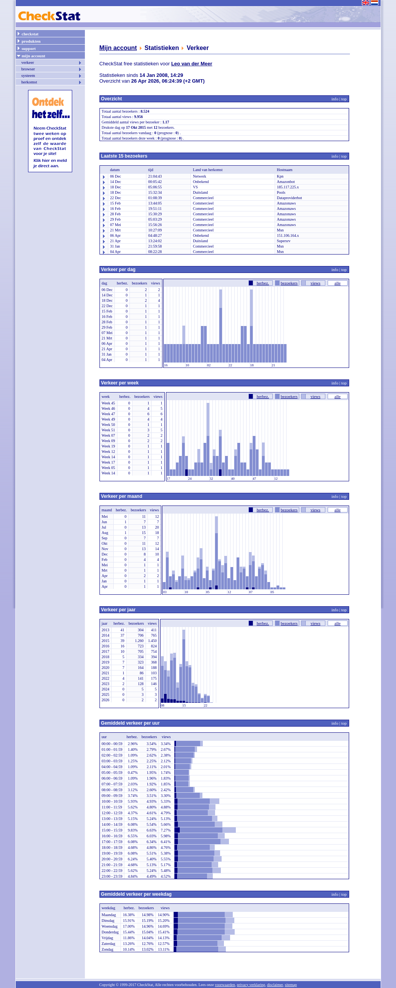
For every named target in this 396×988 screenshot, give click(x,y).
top (343, 98)
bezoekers (289, 283)
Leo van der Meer (191, 64)
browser (52, 69)
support (26, 48)
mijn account (31, 55)
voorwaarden (225, 985)
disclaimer (275, 985)
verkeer (52, 62)
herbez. (263, 283)
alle (338, 283)
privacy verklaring (251, 985)
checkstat (28, 33)
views (315, 283)
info (334, 98)
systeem (52, 75)
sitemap (291, 985)
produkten (29, 40)
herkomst (52, 82)
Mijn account (118, 48)
